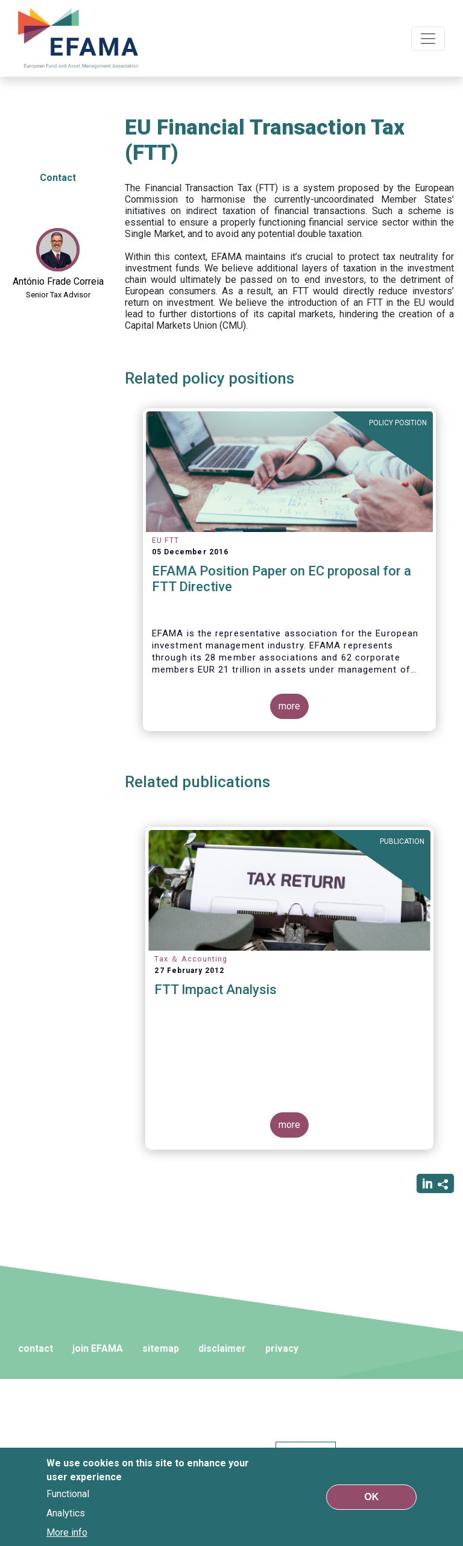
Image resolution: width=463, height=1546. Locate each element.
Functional (67, 1494)
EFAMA (78, 38)
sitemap (160, 1348)
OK (371, 1497)
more (289, 706)
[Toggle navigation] (428, 39)
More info (66, 1532)
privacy (281, 1348)
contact (35, 1348)
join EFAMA (97, 1348)
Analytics (65, 1513)
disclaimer (222, 1348)
